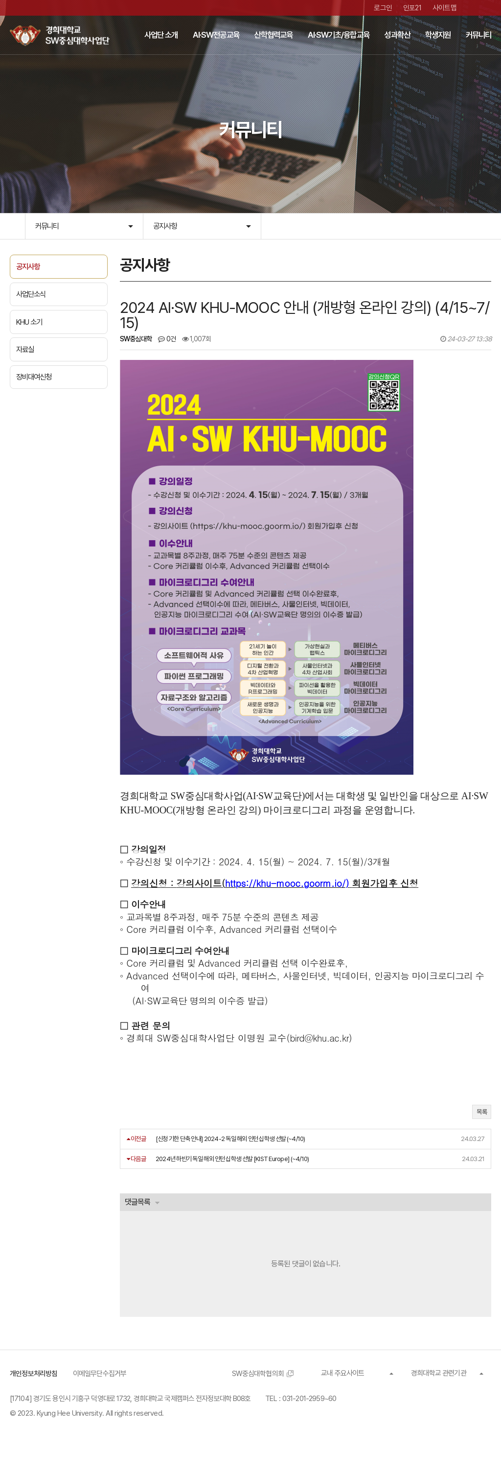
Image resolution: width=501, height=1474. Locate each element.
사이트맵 (444, 7)
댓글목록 (138, 1215)
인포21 (412, 7)
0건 (167, 341)
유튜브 (473, 8)
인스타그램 (488, 8)
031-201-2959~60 (309, 1412)
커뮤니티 (48, 226)
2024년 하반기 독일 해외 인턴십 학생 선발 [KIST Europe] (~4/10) (232, 1172)
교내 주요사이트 (342, 1387)
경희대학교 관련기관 (438, 1387)
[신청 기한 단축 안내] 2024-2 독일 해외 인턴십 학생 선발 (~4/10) (230, 1152)
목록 (482, 1125)
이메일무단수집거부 (100, 1387)
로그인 (383, 7)
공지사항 (166, 226)
